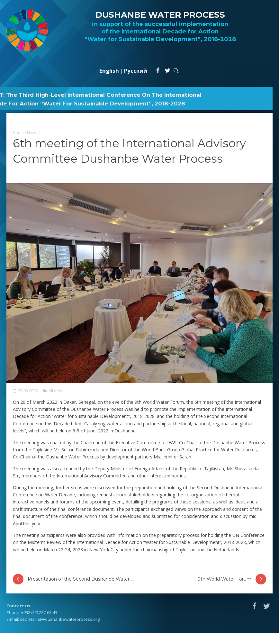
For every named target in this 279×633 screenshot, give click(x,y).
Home (18, 132)
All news (57, 390)
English (109, 70)
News (32, 132)
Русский (135, 70)
